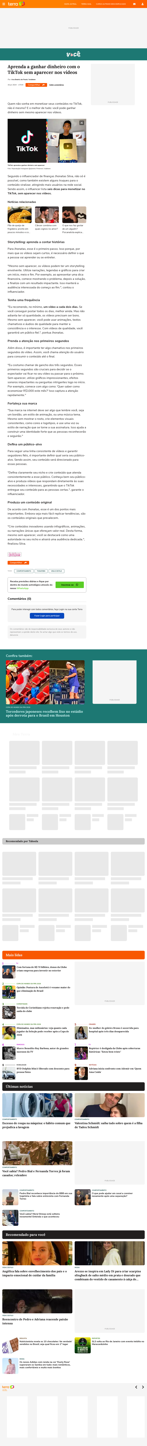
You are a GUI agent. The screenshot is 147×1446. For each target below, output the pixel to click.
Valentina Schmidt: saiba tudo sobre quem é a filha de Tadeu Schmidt (108, 1121)
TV (17, 960)
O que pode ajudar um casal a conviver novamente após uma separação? (112, 1191)
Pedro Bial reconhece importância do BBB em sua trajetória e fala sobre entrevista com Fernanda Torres (46, 1193)
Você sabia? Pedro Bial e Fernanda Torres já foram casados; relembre (36, 1169)
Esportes (96, 1335)
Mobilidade (21, 1061)
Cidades (92, 1021)
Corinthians (22, 1001)
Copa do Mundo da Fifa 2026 (18, 707)
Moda (77, 1264)
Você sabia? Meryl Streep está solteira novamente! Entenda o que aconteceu (40, 1212)
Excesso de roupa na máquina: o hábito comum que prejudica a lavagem (36, 1121)
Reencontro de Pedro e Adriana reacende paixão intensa (35, 1318)
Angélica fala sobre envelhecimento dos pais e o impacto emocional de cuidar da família (34, 1270)
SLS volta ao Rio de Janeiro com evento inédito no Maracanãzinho (118, 1339)
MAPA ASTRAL (70, 4)
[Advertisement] (97, 1214)
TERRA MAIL (86, 4)
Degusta (23, 1335)
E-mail (134, 4)
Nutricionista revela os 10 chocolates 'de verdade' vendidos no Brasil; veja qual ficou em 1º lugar (46, 1339)
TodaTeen (41, 571)
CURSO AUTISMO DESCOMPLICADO (111, 4)
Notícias (92, 1061)
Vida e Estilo (56, 571)
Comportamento (24, 571)
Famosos (20, 1041)
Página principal (16, 4)
